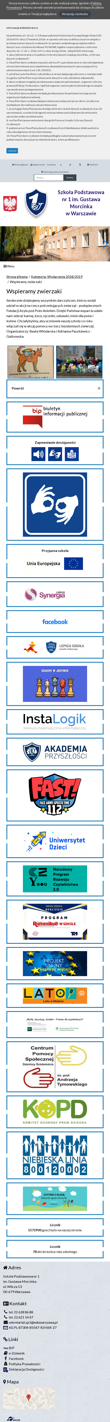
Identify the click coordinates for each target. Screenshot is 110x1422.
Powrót (18, 388)
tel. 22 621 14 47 (18, 1317)
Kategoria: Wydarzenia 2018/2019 (56, 276)
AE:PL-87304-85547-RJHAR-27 (29, 1327)
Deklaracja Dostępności (23, 1369)
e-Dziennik (14, 1353)
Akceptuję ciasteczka (75, 14)
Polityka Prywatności (21, 1364)
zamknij (12, 150)
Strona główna (20, 164)
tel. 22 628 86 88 (18, 1312)
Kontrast (92, 164)
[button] (105, 244)
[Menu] (55, 266)
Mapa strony (37, 164)
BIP (8, 1348)
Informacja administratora (55, 172)
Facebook (13, 1358)
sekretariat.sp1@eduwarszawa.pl (30, 1322)
